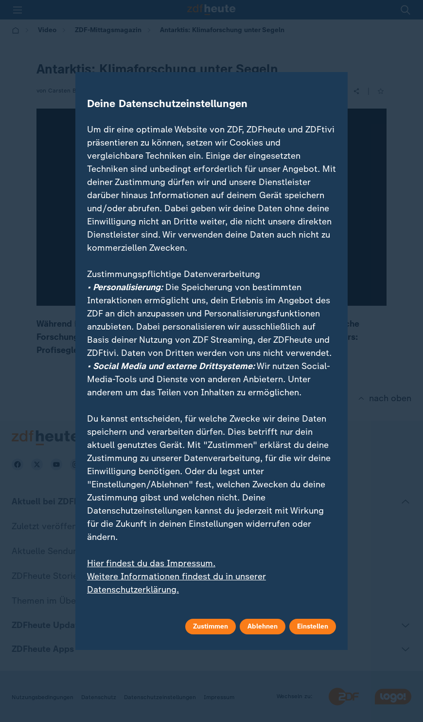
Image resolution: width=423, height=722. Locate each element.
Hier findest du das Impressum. (151, 563)
